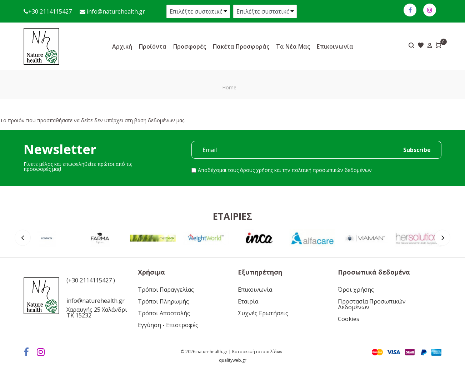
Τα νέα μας (293, 46)
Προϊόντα (152, 46)
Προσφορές (189, 46)
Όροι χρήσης (356, 289)
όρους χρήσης (256, 170)
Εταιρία (248, 301)
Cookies (348, 319)
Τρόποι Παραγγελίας (166, 289)
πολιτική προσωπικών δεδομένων (332, 170)
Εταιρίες (232, 216)
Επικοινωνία (335, 46)
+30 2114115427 (50, 11)
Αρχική (122, 46)
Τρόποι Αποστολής (164, 313)
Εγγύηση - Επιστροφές (168, 325)
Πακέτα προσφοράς (241, 46)
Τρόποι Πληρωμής (163, 301)
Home (229, 87)
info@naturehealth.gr (115, 11)
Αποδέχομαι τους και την (285, 170)
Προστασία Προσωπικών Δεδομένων (372, 304)
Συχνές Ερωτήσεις (263, 313)
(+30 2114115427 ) (90, 280)
